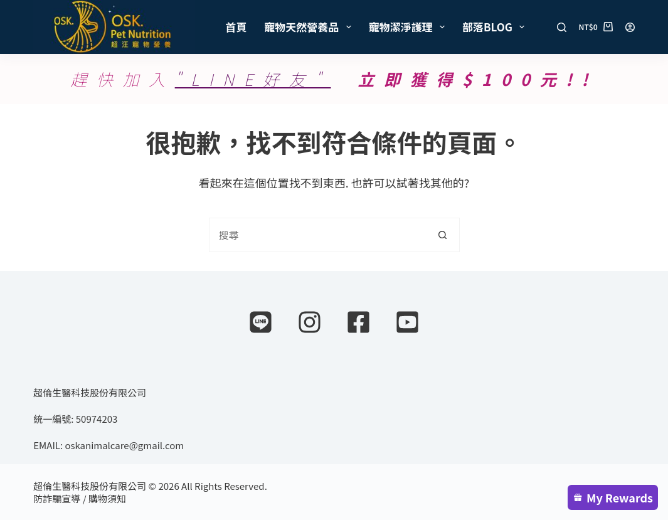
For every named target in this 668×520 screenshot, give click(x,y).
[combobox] (317, 235)
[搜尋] (561, 27)
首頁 (236, 26)
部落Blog (495, 26)
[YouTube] (407, 322)
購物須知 (107, 498)
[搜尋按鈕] (442, 235)
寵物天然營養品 (310, 26)
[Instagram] (309, 322)
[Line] (260, 322)
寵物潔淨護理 (409, 26)
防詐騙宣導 (56, 498)
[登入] (630, 27)
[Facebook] (358, 322)
